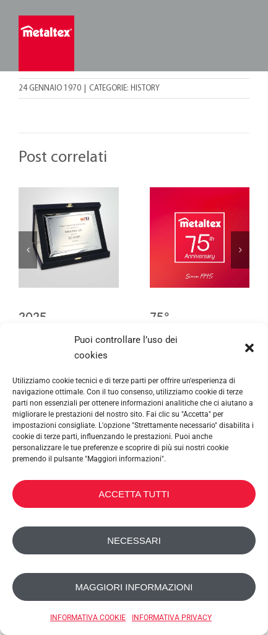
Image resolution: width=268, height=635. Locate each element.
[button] (249, 348)
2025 (32, 316)
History (145, 88)
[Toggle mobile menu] (241, 42)
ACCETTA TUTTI (133, 494)
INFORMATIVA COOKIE (88, 617)
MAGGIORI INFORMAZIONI (134, 587)
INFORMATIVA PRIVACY (172, 617)
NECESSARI (134, 540)
